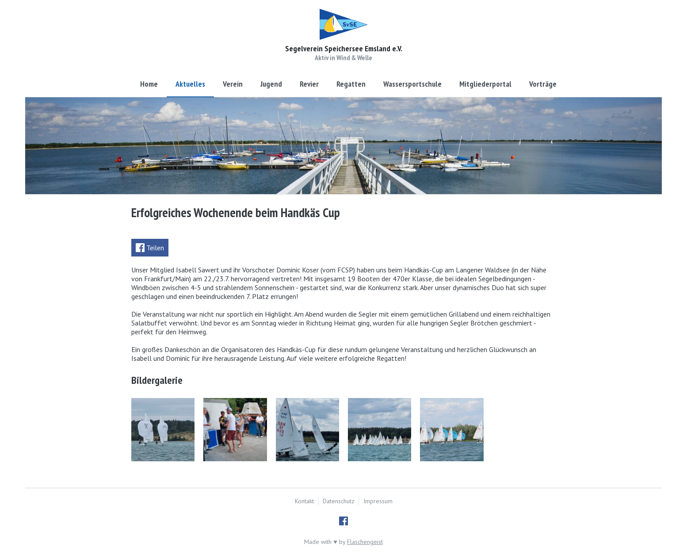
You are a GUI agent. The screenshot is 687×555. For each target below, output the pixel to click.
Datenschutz (339, 501)
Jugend (271, 84)
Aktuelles (190, 84)
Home (149, 84)
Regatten (351, 84)
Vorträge (543, 84)
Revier (309, 84)
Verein (233, 84)
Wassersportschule (412, 84)
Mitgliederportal (485, 84)
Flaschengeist (365, 542)
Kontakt (304, 501)
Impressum (378, 501)
